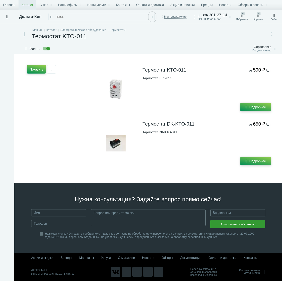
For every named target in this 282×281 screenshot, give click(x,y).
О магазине (126, 257)
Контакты (123, 5)
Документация (190, 257)
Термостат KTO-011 (164, 70)
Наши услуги (98, 5)
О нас (46, 5)
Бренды (207, 5)
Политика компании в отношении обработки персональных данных (204, 271)
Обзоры (167, 257)
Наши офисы (69, 5)
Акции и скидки (42, 257)
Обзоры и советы (252, 5)
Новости (225, 5)
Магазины (86, 257)
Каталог (27, 5)
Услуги (106, 257)
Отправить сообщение (237, 224)
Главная (9, 5)
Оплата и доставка (150, 5)
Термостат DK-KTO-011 (168, 124)
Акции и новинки (182, 5)
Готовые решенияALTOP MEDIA (252, 272)
